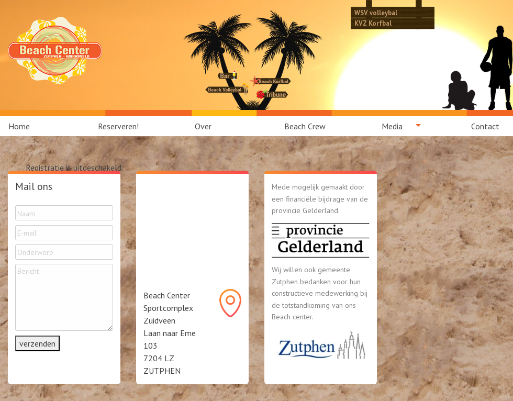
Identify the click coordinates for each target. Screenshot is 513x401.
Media (392, 126)
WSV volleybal (375, 12)
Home (19, 126)
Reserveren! (118, 126)
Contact (485, 126)
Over (203, 126)
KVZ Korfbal (373, 23)
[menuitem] (25, 126)
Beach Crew (305, 126)
